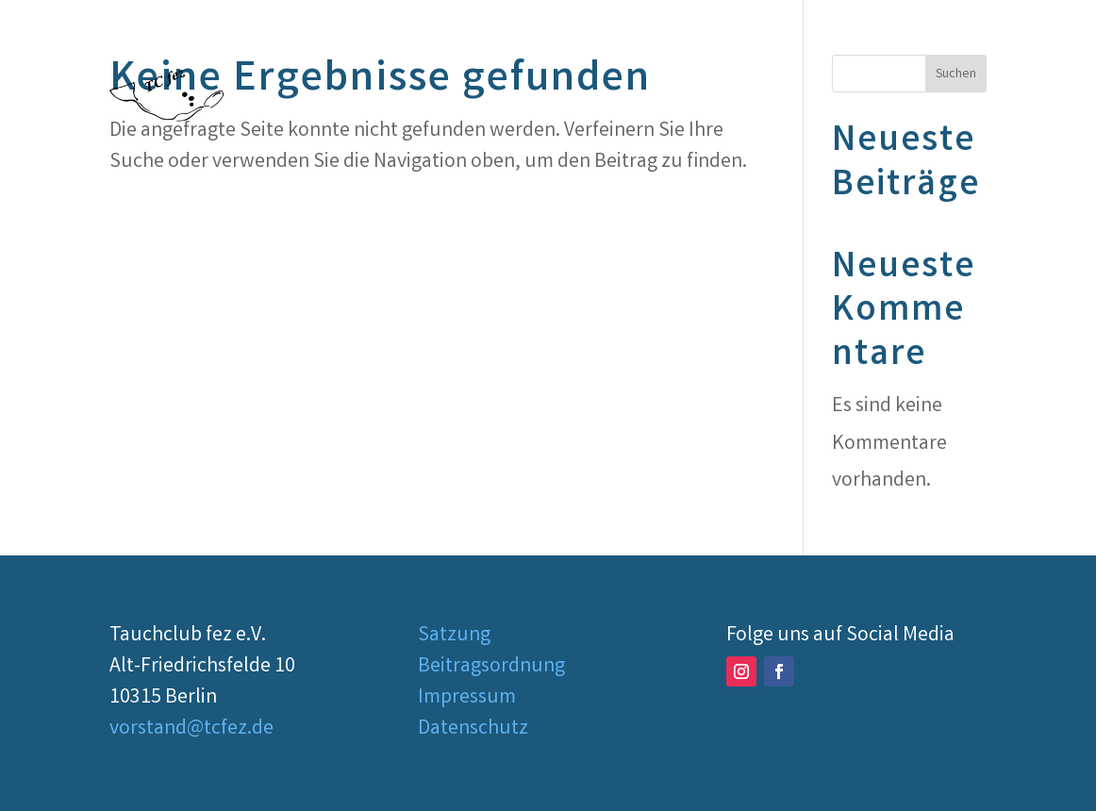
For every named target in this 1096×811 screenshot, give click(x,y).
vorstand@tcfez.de (191, 729)
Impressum (467, 698)
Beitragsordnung (491, 667)
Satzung (454, 636)
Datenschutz (473, 729)
